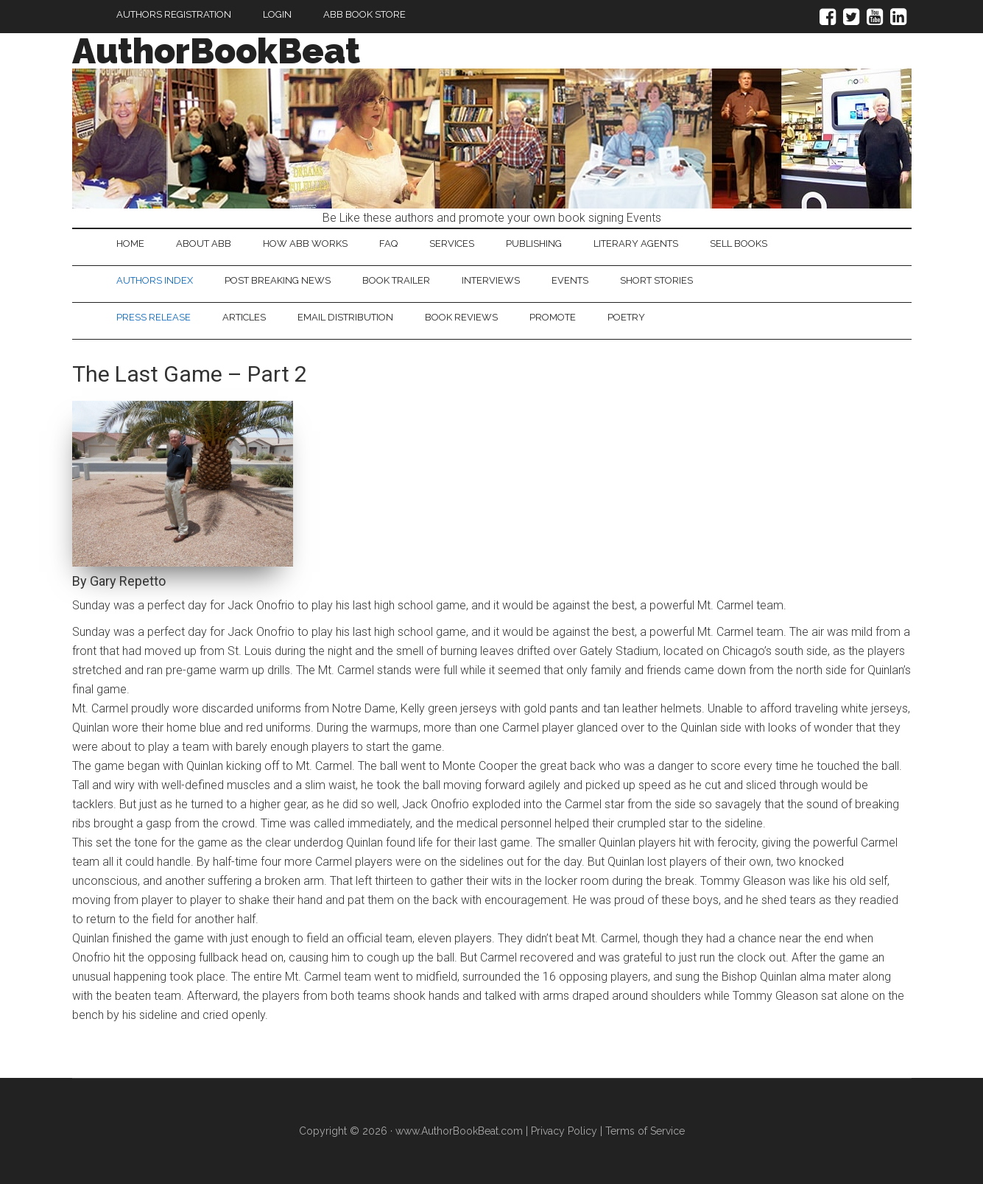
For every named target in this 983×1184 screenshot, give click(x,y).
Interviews (491, 280)
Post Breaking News (278, 280)
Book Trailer (396, 280)
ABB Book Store (364, 14)
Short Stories (656, 280)
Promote (552, 317)
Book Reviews (461, 317)
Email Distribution (345, 317)
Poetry (626, 317)
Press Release (153, 317)
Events (570, 280)
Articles (244, 317)
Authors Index (154, 280)
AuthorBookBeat (216, 50)
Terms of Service (645, 1131)
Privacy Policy (564, 1131)
